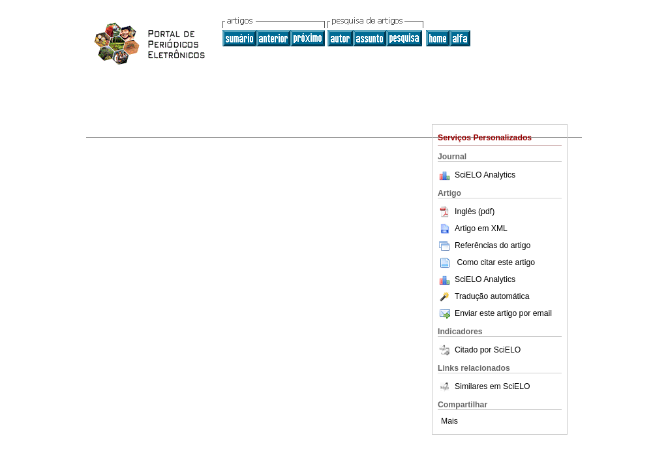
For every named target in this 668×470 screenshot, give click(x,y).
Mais (449, 421)
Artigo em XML (473, 228)
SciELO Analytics (485, 175)
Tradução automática (483, 296)
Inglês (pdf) (466, 211)
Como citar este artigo (496, 262)
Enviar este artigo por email (495, 313)
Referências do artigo (484, 245)
